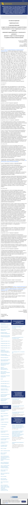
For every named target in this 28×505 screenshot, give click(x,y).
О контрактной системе (5, 436)
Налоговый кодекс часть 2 (5, 383)
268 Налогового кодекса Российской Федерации (9, 161)
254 (25, 160)
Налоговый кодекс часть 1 (5, 381)
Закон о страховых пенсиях (5, 450)
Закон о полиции (3, 448)
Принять (23, 501)
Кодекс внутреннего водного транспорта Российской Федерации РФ (5, 364)
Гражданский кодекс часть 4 (5, 347)
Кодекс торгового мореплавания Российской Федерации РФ (5, 372)
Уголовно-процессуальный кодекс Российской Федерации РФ (5, 399)
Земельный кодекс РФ (4, 357)
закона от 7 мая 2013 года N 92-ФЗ (19, 286)
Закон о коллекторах (4, 413)
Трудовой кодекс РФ (4, 392)
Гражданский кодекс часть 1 (5, 341)
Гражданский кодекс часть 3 (5, 345)
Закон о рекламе (3, 476)
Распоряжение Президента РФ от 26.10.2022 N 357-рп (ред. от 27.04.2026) (17, 327)
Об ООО (2, 428)
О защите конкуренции (4, 422)
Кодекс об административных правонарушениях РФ (4, 368)
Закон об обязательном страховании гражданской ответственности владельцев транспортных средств (5, 458)
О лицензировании (4, 424)
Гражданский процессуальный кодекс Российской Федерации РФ (5, 351)
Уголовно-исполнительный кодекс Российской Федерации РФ (5, 395)
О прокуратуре (3, 426)
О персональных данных (5, 434)
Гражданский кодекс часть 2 (5, 343)
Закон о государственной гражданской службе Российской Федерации (5, 466)
